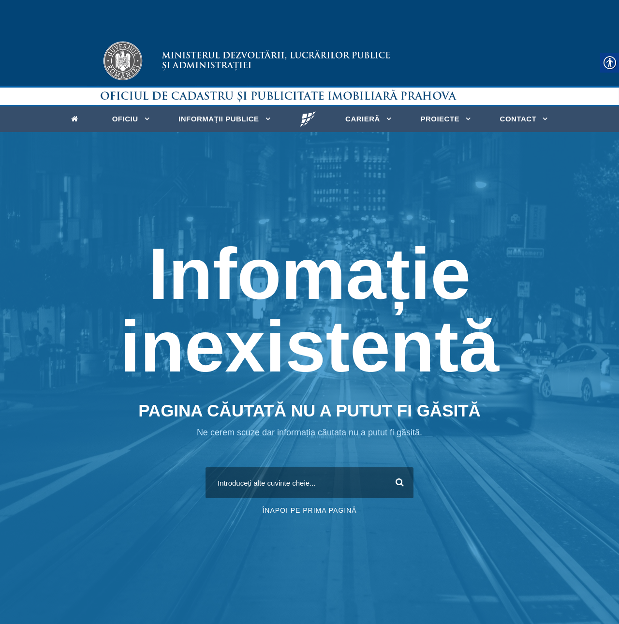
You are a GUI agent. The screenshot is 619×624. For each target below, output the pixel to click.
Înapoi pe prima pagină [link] (309, 510)
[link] (77, 118)
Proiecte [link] (439, 119)
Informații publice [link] (218, 119)
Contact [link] (518, 119)
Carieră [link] (362, 119)
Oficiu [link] (125, 119)
